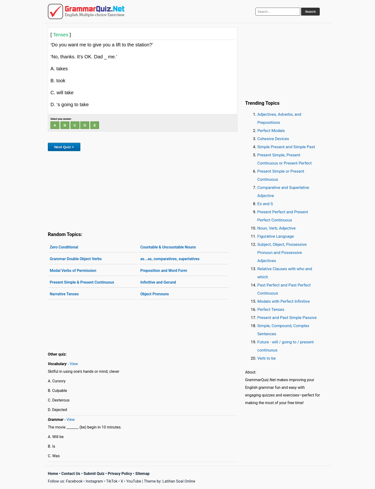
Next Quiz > (64, 147)
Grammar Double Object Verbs (76, 259)
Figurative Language (275, 236)
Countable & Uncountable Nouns (168, 247)
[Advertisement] (143, 190)
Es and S (265, 203)
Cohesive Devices (273, 138)
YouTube (133, 481)
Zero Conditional (64, 247)
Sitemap (142, 473)
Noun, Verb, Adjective (276, 228)
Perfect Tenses (270, 309)
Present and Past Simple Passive (287, 317)
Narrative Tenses (64, 294)
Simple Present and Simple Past (286, 146)
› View (72, 364)
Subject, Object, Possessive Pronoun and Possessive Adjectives (282, 252)
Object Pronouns (154, 294)
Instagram (94, 481)
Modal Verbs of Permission (73, 270)
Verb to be (266, 358)
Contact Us (70, 473)
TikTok (112, 481)
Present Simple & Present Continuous (82, 282)
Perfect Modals (271, 130)
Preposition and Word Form (163, 270)
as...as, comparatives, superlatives (170, 259)
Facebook (74, 481)
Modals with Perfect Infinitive (283, 301)
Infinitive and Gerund (158, 282)
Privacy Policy (120, 473)
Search (310, 11)
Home (53, 473)
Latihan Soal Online (178, 481)
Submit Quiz (94, 473)
